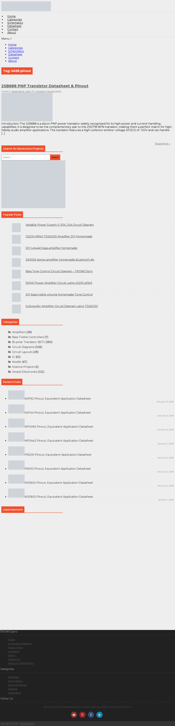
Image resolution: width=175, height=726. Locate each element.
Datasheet (15, 54)
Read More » (162, 143)
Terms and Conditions (20, 643)
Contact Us (14, 659)
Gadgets (12, 688)
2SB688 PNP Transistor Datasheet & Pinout (44, 86)
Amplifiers (19, 332)
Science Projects (23, 366)
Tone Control (15, 681)
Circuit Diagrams (23, 347)
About (11, 32)
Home (12, 44)
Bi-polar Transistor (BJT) (28, 342)
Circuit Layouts (22, 352)
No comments (54, 91)
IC (13, 357)
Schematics (16, 51)
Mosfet (17, 362)
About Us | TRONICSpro (21, 663)
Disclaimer (14, 651)
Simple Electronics (24, 371)
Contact (13, 57)
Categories (15, 48)
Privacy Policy (15, 647)
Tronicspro (40, 91)
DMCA (11, 655)
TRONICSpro (27, 723)
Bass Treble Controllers (28, 337)
